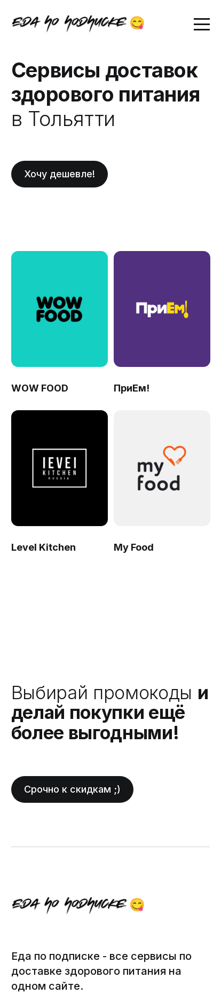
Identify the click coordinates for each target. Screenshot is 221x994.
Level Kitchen (43, 547)
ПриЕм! (131, 388)
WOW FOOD (39, 388)
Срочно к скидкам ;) (72, 789)
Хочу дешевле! (59, 173)
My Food (133, 547)
